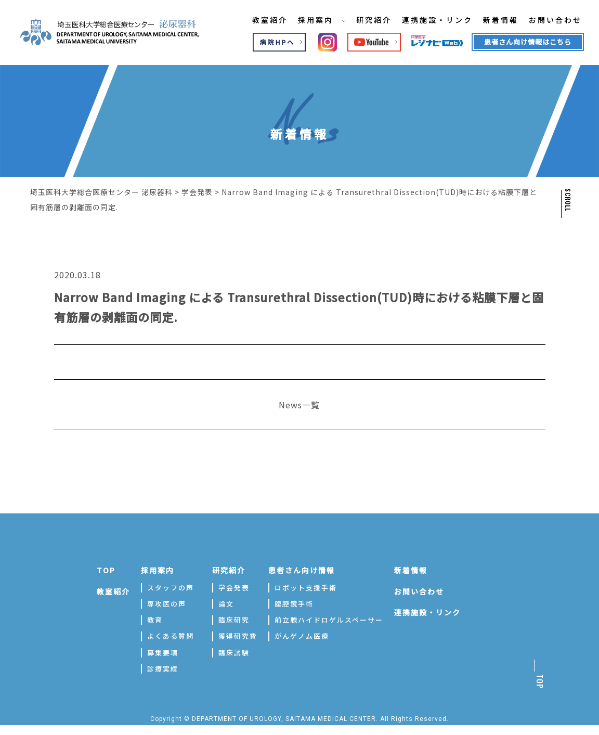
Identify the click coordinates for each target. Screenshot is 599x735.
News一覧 (299, 404)
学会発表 (234, 587)
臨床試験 (234, 652)
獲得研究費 (237, 635)
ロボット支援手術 (306, 587)
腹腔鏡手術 (294, 603)
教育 (155, 619)
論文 (226, 603)
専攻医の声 (166, 603)
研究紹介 (366, 20)
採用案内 (314, 20)
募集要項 (162, 652)
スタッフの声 (170, 587)
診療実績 (162, 668)
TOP (106, 569)
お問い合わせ (549, 20)
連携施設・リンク (430, 20)
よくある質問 (170, 635)
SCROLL (567, 199)
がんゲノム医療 (302, 635)
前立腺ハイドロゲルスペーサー (329, 619)
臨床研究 (234, 619)
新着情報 (494, 20)
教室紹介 (261, 20)
